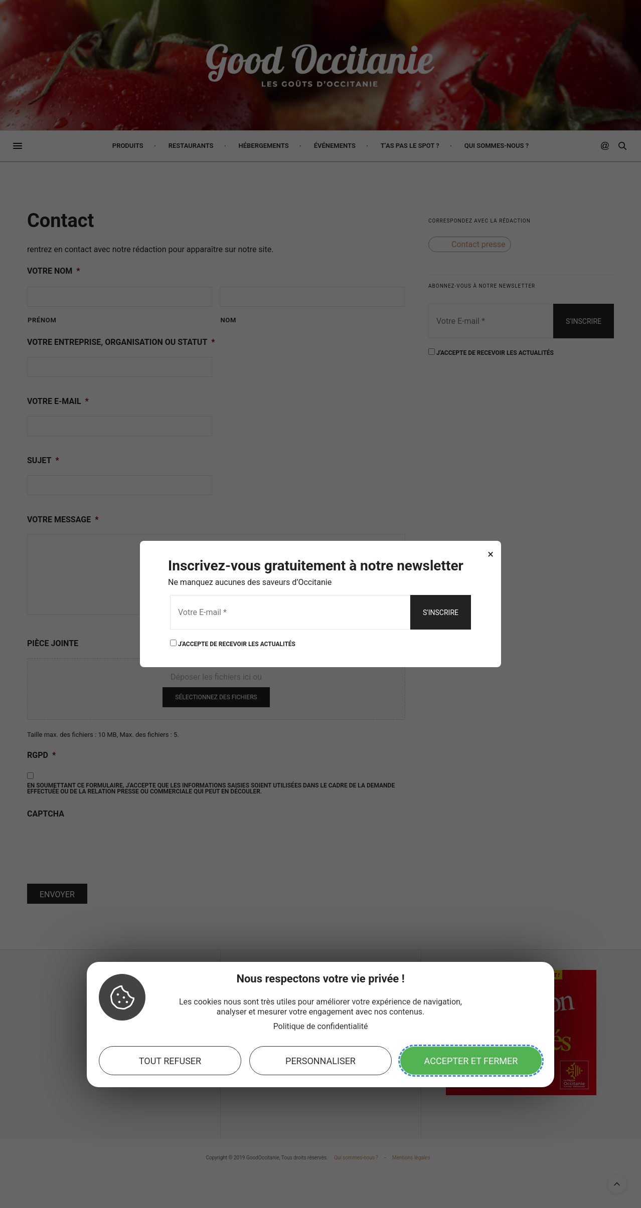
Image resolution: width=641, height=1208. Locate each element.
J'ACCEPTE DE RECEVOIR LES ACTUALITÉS (232, 643)
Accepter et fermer (471, 1061)
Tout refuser (170, 1061)
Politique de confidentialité (320, 1026)
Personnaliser (320, 1061)
